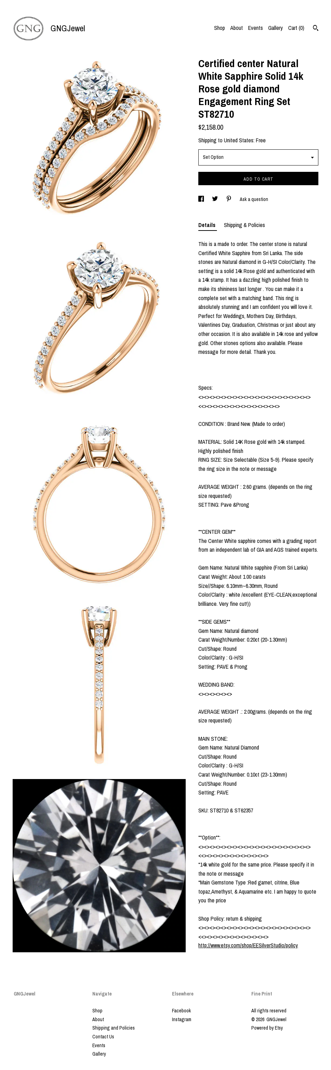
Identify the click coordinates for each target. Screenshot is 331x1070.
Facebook (181, 1010)
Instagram (181, 1019)
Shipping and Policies (113, 1028)
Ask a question (254, 199)
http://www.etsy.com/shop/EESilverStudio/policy (248, 945)
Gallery (275, 28)
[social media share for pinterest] (229, 199)
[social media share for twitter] (215, 199)
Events (255, 28)
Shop (219, 28)
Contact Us (103, 1036)
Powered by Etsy (267, 1028)
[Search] (315, 29)
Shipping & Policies (244, 225)
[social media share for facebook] (201, 199)
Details (207, 225)
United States (238, 140)
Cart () (296, 28)
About (236, 28)
